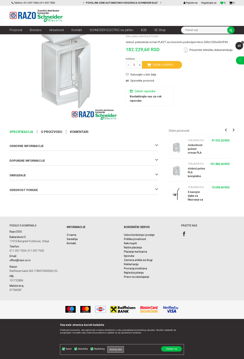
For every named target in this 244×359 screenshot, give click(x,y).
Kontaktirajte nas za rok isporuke (145, 133)
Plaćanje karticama (135, 286)
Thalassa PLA (123, 37)
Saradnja (72, 273)
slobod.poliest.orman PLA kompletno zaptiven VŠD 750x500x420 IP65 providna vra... (196, 206)
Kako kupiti (130, 277)
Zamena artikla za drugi (138, 294)
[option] (122, 3)
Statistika (83, 349)
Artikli (29, 37)
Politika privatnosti (135, 273)
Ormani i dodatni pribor (78, 37)
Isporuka (129, 290)
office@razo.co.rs (20, 294)
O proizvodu (51, 166)
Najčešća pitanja (134, 306)
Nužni (69, 349)
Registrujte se (208, 2)
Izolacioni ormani (103, 37)
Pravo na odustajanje (136, 311)
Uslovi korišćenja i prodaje (139, 269)
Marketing (99, 349)
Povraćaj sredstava (135, 302)
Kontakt (71, 277)
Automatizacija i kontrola (49, 37)
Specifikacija (21, 166)
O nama (71, 269)
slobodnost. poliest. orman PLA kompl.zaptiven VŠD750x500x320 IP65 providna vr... (196, 183)
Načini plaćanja (133, 281)
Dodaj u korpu (163, 99)
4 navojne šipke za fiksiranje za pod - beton (195, 230)
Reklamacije (131, 298)
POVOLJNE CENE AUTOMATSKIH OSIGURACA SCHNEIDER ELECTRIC (124, 2)
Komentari (79, 166)
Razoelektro (16, 37)
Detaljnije (65, 340)
